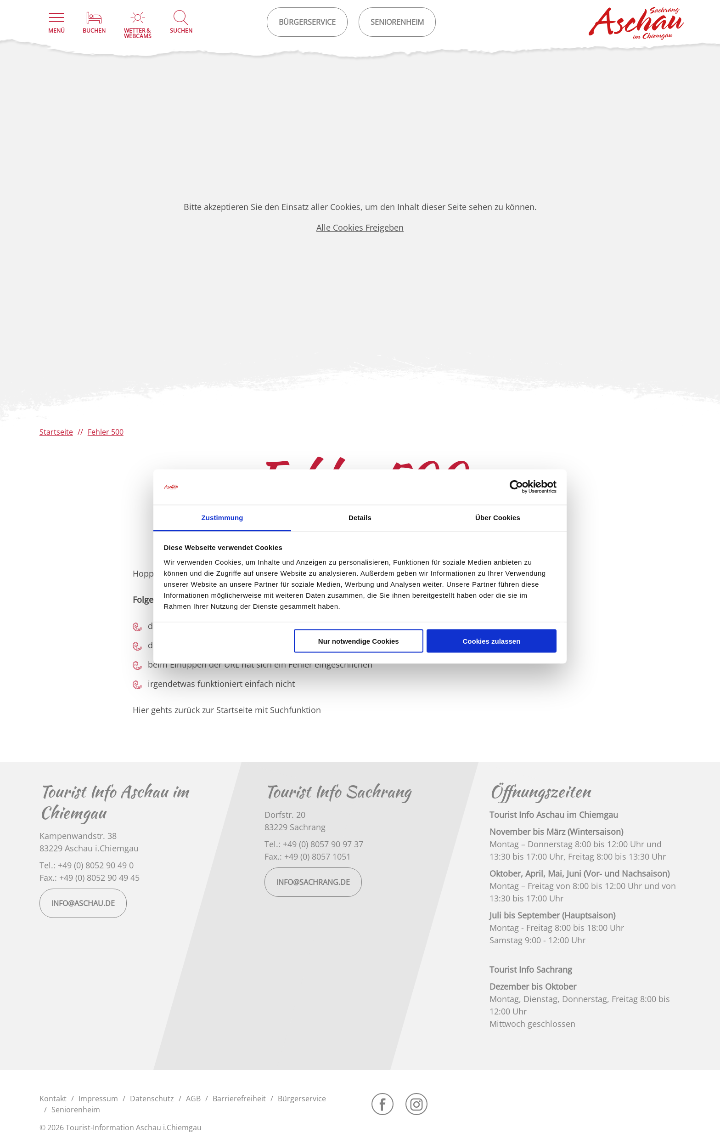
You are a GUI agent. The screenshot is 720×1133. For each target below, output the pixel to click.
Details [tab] (360, 517)
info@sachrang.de (313, 882)
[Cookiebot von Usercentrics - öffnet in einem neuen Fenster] (516, 487)
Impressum (98, 1098)
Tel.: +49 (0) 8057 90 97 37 (313, 844)
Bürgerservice (302, 1098)
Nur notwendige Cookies (358, 641)
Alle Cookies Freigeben (360, 227)
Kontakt (53, 1098)
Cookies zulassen (491, 641)
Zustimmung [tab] (222, 517)
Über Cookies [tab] (497, 517)
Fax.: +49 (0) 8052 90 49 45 (89, 877)
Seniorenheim (75, 1110)
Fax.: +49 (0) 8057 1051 (307, 856)
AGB (193, 1098)
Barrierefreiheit (239, 1098)
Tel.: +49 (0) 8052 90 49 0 (86, 865)
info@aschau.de (83, 903)
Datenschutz (152, 1098)
